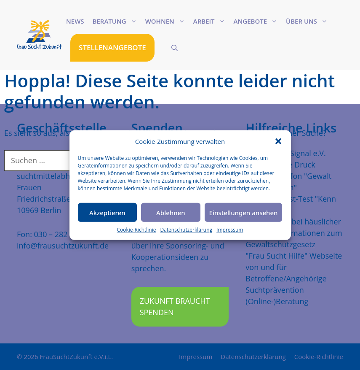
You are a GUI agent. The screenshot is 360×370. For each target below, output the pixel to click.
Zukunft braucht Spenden (175, 306)
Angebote (258, 21)
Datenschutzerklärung (186, 229)
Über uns (309, 21)
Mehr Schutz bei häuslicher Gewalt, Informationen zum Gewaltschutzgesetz (293, 232)
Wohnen (167, 21)
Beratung (117, 21)
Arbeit (211, 21)
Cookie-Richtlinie (136, 229)
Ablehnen (170, 212)
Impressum (229, 229)
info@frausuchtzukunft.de (63, 245)
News (75, 21)
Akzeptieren (107, 212)
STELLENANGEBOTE (112, 47)
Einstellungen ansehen (243, 212)
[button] (278, 141)
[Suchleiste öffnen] (174, 47)
